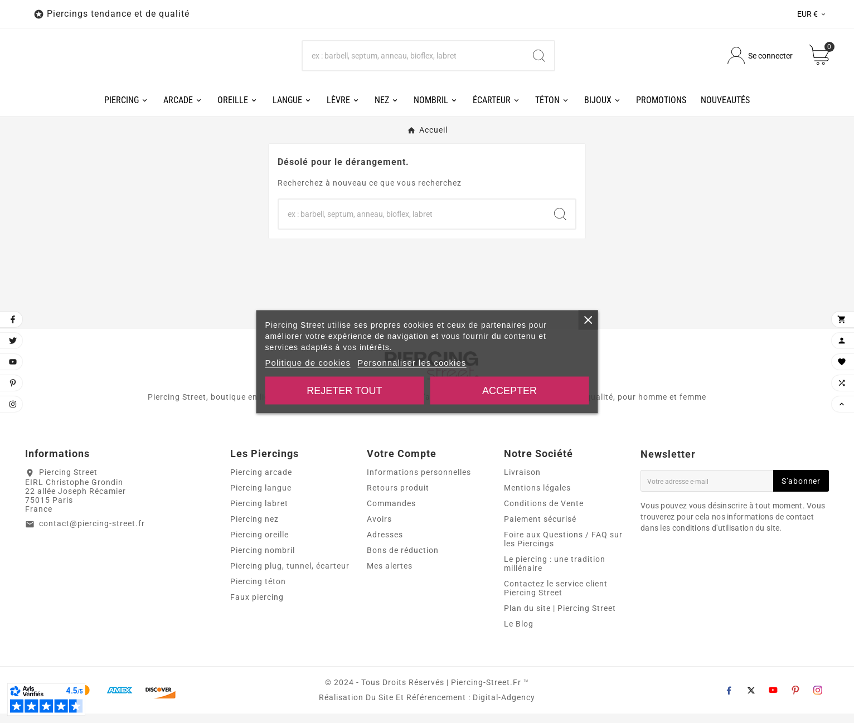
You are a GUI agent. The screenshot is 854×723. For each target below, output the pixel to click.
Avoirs (379, 528)
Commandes (391, 512)
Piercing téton (258, 590)
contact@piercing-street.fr (92, 532)
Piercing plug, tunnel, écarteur (290, 575)
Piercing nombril (262, 559)
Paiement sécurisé (540, 528)
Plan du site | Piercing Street (560, 617)
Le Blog (518, 633)
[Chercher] (414, 60)
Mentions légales (537, 497)
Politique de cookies (308, 362)
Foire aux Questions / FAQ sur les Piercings (563, 548)
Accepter (509, 390)
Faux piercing (257, 606)
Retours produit (398, 497)
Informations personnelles (419, 481)
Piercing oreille (259, 544)
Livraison (522, 481)
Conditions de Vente (544, 512)
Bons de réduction (403, 559)
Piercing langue (261, 497)
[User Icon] (760, 60)
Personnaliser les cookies (411, 362)
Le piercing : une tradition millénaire (554, 573)
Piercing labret (259, 512)
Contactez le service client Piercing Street (556, 597)
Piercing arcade (261, 481)
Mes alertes (390, 575)
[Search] (539, 60)
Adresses (385, 544)
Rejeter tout (344, 390)
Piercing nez (254, 528)
